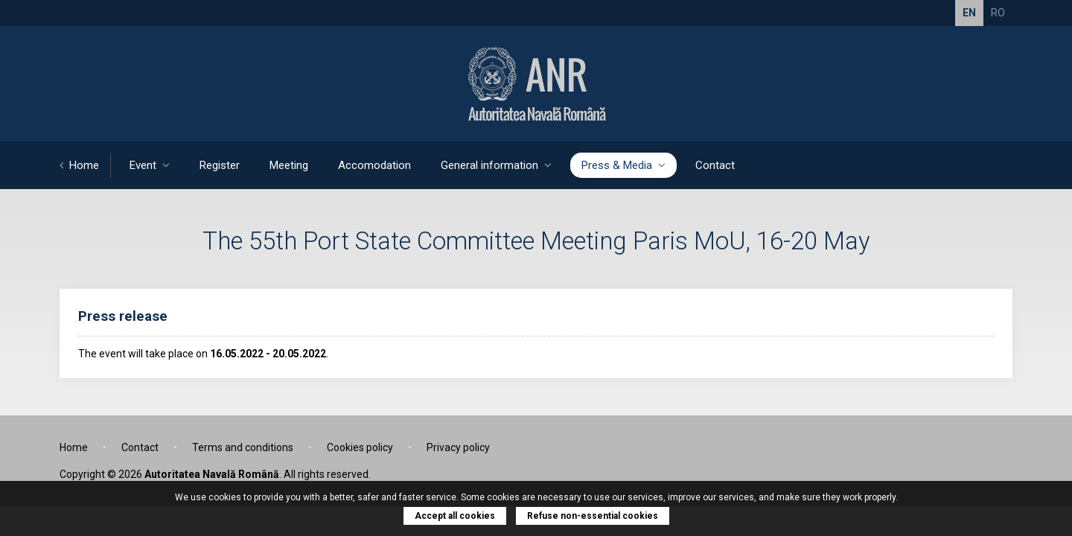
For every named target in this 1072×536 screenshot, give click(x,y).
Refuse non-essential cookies (592, 516)
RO (998, 13)
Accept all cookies (455, 516)
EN (969, 13)
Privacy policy (458, 447)
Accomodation (374, 165)
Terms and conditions (242, 447)
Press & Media (623, 165)
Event (150, 165)
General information (496, 165)
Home (79, 165)
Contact (715, 165)
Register (220, 165)
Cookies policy (360, 447)
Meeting (288, 165)
